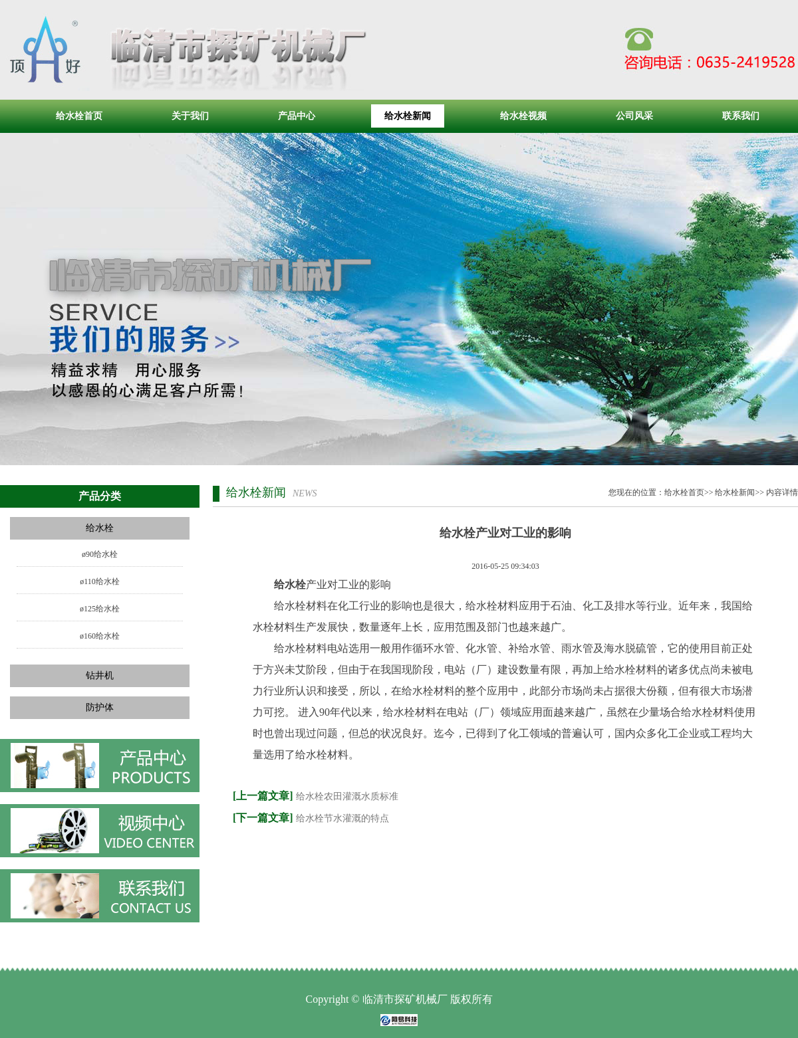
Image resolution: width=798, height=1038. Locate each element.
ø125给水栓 (100, 608)
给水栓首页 (79, 116)
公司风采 (634, 116)
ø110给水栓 (100, 581)
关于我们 (190, 116)
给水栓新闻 (407, 116)
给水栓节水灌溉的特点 (342, 818)
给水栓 (100, 528)
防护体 (100, 707)
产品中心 (296, 116)
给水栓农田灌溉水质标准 (347, 796)
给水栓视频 (523, 116)
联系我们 (740, 116)
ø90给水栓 (100, 554)
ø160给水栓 (100, 636)
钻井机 (100, 675)
